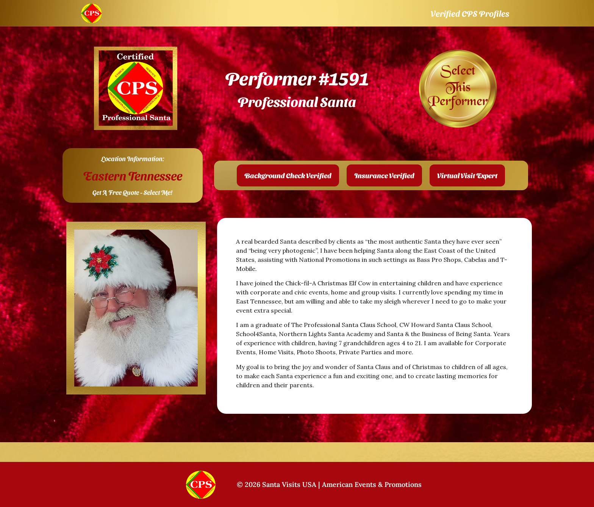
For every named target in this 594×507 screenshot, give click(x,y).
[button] (288, 175)
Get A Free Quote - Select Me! (132, 192)
